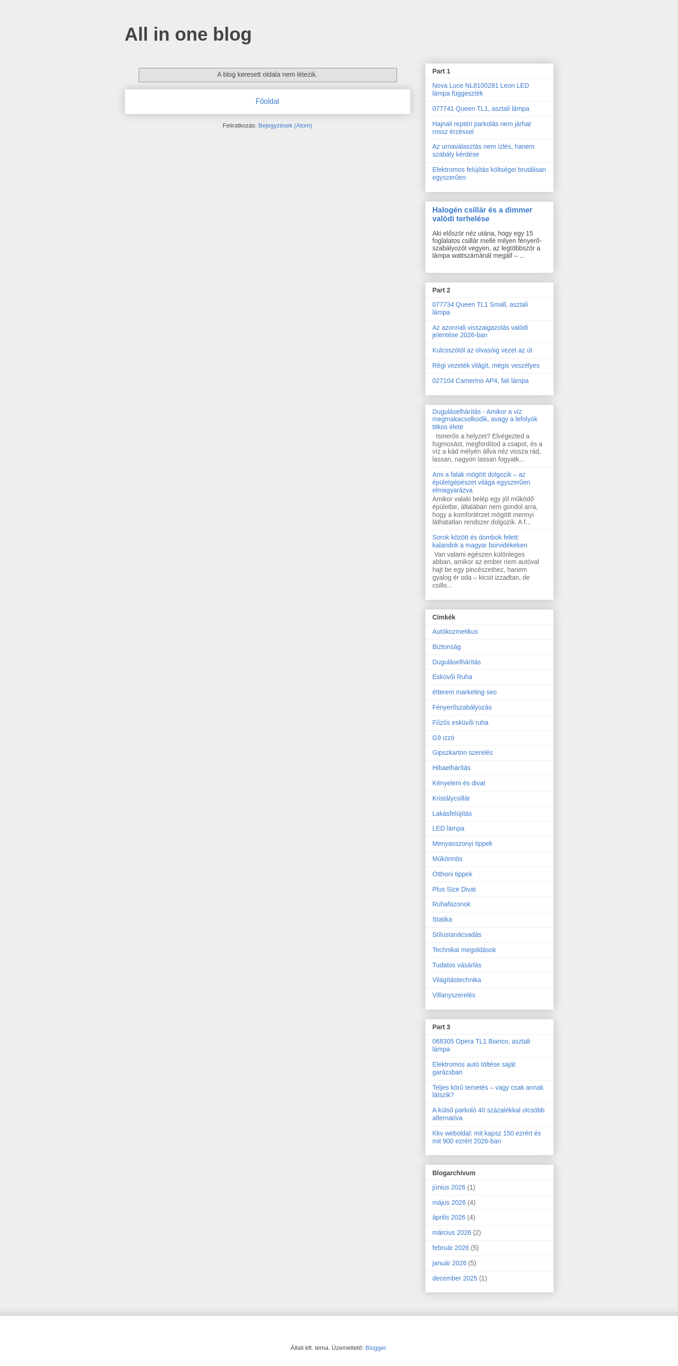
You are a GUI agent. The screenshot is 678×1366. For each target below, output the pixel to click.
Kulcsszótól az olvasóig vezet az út (482, 350)
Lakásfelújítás (452, 813)
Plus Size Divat (454, 889)
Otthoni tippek (452, 874)
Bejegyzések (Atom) (285, 125)
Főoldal (267, 101)
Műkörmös (448, 858)
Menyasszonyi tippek (463, 843)
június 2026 (449, 1187)
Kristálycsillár (451, 798)
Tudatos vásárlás (457, 965)
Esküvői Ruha (452, 676)
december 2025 (455, 1278)
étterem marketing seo (465, 692)
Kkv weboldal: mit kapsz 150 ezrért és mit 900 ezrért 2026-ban (487, 1137)
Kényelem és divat (459, 783)
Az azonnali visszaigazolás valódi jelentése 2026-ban (480, 331)
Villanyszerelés (454, 995)
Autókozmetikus (455, 631)
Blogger (376, 1347)
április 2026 (449, 1217)
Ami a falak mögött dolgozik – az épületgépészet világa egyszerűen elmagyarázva (482, 482)
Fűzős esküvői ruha (461, 722)
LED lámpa (448, 828)
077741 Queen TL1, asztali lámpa (481, 108)
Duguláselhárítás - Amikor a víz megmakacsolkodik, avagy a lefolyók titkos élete (485, 419)
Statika (442, 919)
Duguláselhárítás (457, 662)
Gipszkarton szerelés (463, 752)
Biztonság (447, 646)
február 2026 (451, 1247)
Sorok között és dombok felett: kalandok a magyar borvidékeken (480, 541)
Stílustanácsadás (457, 934)
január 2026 (450, 1263)
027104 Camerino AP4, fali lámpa (481, 380)
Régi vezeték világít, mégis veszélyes (486, 365)
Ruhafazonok (452, 904)
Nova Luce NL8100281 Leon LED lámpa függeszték (481, 89)
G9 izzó (443, 737)
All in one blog (188, 34)
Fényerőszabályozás (462, 707)
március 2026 (452, 1232)
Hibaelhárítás (452, 767)
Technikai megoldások (464, 949)
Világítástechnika (457, 980)
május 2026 (449, 1202)
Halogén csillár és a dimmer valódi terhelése (482, 214)
